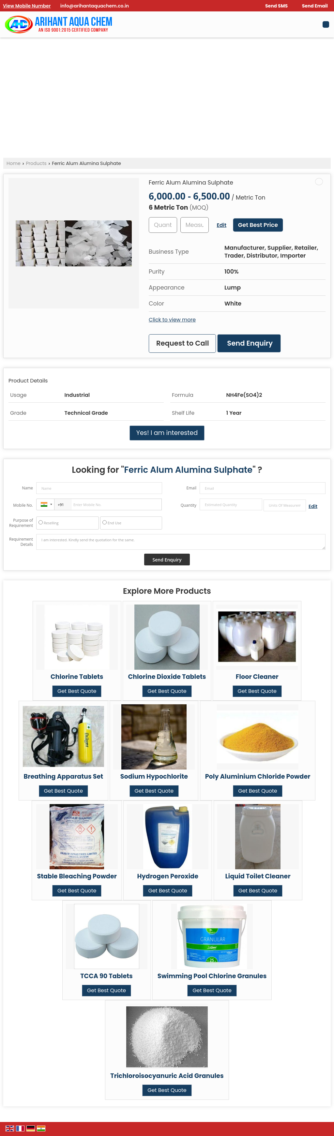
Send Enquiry (250, 343)
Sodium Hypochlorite (154, 776)
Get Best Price (258, 225)
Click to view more (172, 319)
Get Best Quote (76, 691)
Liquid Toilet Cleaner (257, 876)
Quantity (188, 505)
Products (36, 163)
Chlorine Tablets (77, 676)
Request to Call (182, 343)
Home (14, 163)
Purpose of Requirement (21, 523)
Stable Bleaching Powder (76, 876)
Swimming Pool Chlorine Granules (212, 976)
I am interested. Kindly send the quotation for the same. (181, 542)
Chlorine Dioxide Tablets (167, 676)
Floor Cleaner (257, 676)
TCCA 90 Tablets (106, 976)
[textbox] (194, 225)
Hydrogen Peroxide (167, 876)
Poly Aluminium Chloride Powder (258, 776)
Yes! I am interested (167, 432)
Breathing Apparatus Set (63, 776)
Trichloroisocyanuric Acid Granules (166, 1075)
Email (191, 488)
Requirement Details (21, 542)
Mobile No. (23, 505)
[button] (27, 6)
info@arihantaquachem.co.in (94, 6)
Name (27, 488)
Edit (221, 225)
